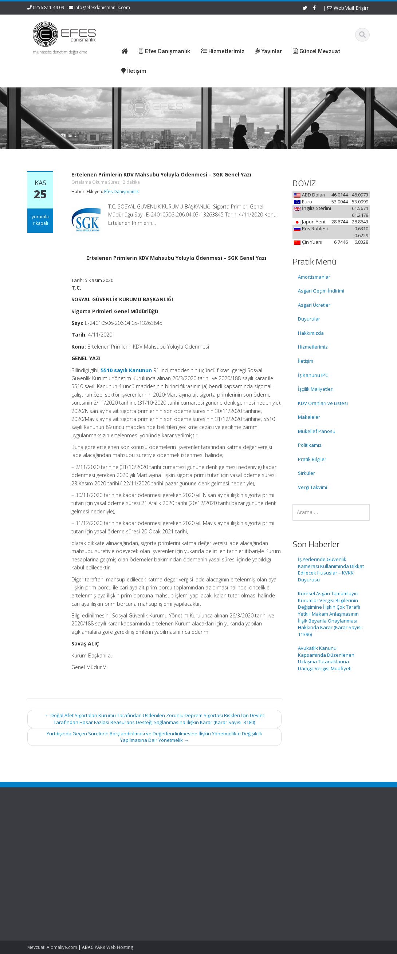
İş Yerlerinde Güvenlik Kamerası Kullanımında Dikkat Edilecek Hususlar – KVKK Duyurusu (331, 569)
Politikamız (310, 445)
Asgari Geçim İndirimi (321, 290)
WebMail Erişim (348, 7)
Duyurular (309, 318)
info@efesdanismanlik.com (102, 7)
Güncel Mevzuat (231, 848)
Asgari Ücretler (314, 305)
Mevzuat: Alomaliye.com (52, 947)
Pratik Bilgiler (312, 459)
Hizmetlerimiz (313, 346)
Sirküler (306, 473)
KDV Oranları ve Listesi (323, 403)
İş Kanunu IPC (313, 375)
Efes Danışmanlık (121, 191)
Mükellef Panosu (316, 431)
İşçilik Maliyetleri (316, 389)
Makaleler (309, 417)
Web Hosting (119, 947)
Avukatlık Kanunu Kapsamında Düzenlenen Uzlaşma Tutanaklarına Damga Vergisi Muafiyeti (326, 658)
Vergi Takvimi (312, 487)
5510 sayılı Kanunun (126, 370)
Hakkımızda (311, 333)
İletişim (305, 361)
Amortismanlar (314, 277)
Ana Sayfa (224, 827)
